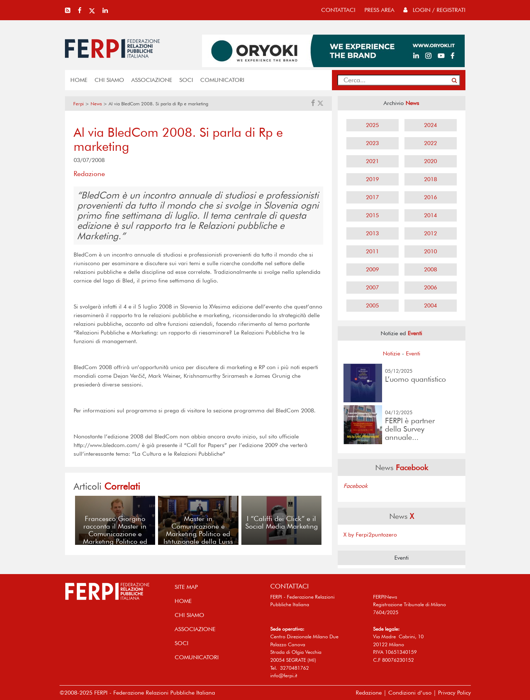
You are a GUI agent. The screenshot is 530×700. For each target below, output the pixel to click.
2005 (372, 305)
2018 (430, 179)
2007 (372, 287)
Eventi (413, 353)
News (96, 103)
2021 (372, 161)
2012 (430, 233)
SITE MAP (186, 586)
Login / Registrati (434, 9)
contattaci (338, 9)
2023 (372, 143)
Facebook (355, 485)
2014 (430, 215)
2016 (430, 197)
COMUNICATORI (222, 79)
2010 (430, 251)
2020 (430, 161)
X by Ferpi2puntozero (370, 534)
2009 (372, 269)
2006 (430, 287)
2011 (372, 251)
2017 (372, 197)
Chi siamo (109, 79)
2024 (430, 125)
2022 (430, 143)
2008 (430, 269)
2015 (372, 215)
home (78, 79)
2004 (430, 305)
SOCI (186, 79)
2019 (372, 179)
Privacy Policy (454, 692)
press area (379, 9)
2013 (372, 233)
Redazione (369, 692)
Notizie (391, 353)
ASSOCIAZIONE (151, 79)
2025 (372, 125)
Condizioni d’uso (410, 692)
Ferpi (78, 103)
